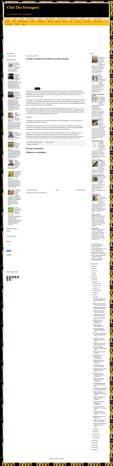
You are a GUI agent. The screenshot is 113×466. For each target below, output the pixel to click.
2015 (93, 445)
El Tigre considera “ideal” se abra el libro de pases (99, 304)
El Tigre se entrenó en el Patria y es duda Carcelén (99, 398)
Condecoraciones (30, 19)
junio (94, 297)
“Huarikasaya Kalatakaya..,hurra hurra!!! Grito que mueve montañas (14, 175)
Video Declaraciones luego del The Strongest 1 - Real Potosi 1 (14, 136)
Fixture (89, 19)
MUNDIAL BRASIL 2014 (98, 175)
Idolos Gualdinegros (23, 21)
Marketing (57, 21)
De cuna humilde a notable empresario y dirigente (18, 77)
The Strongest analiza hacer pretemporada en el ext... (99, 330)
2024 (93, 268)
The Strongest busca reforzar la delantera (98, 366)
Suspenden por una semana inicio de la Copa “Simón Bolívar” (102, 60)
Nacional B (94, 56)
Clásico (15, 19)
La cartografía (101, 161)
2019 (93, 279)
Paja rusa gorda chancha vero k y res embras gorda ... (99, 249)
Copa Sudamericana (62, 19)
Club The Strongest (22, 7)
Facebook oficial (12, 56)
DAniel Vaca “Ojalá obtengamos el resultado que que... (99, 393)
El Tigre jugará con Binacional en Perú (98, 325)
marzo (95, 433)
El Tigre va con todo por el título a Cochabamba (99, 420)
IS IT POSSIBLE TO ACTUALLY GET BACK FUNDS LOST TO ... (97, 245)
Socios (71, 21)
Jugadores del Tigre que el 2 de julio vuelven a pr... (99, 308)
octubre (95, 288)
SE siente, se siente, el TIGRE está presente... (97, 259)
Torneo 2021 (78, 21)
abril (94, 431)
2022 (93, 273)
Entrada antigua (81, 190)
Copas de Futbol (96, 214)
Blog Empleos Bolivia (97, 141)
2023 (93, 270)
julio (94, 294)
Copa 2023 (40, 19)
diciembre (95, 283)
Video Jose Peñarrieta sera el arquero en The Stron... (99, 425)
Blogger (62, 458)
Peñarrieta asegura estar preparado (99, 417)
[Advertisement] (54, 39)
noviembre (96, 286)
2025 (93, 266)
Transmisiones (9, 24)
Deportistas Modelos (97, 160)
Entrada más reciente (32, 190)
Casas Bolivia (95, 228)
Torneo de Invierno (97, 21)
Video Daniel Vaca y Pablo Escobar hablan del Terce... (99, 370)
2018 (93, 281)
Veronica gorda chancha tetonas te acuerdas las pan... (98, 252)
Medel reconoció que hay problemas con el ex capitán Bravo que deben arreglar (98, 199)
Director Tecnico (74, 19)
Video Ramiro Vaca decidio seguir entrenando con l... (99, 335)
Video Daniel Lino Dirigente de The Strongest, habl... (99, 389)
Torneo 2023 (87, 21)
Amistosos (7, 19)
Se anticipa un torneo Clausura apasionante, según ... (99, 340)
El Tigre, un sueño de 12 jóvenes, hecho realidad (18, 192)
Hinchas (7, 21)
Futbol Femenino (98, 19)
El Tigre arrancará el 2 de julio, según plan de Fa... (99, 344)
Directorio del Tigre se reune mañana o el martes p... (98, 362)
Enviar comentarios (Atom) (40, 192)
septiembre (96, 290)
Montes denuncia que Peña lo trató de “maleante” (98, 380)
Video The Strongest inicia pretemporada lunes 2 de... (99, 300)
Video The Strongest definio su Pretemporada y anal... (99, 348)
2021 (93, 275)
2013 (93, 449)
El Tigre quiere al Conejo (99, 318)
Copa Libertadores (50, 19)
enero (94, 438)
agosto (95, 292)
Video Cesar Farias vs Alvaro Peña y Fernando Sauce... (99, 408)
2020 (93, 277)
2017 (93, 440)
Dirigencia (82, 19)
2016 (93, 443)
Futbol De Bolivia (96, 75)
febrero (95, 435)
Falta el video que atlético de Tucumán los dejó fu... (98, 256)
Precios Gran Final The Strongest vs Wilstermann (98, 403)
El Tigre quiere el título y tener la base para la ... (99, 311)
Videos (23, 24)
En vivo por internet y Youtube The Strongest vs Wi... (99, 413)
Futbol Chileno (96, 194)
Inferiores (33, 21)
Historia (14, 21)
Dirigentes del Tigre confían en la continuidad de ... (98, 357)
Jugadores (50, 21)
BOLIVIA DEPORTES (97, 119)
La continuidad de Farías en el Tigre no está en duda (99, 385)
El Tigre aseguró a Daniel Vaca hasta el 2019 (99, 315)
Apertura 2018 (35, 144)
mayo (94, 429)
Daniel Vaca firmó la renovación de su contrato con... (98, 321)
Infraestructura (41, 21)
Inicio (57, 190)
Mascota (64, 21)
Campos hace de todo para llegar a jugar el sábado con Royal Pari (14, 211)
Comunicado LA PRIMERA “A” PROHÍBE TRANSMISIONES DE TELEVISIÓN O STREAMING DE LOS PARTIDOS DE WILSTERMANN (98, 102)
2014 (93, 447)
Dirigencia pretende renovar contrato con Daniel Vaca (98, 375)
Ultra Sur (17, 24)
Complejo (21, 19)
